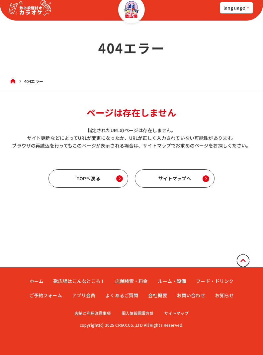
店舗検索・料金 (131, 281)
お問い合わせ (191, 295)
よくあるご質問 (121, 295)
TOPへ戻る (88, 178)
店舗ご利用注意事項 (92, 313)
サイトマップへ (174, 178)
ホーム (37, 281)
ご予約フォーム (45, 295)
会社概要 (157, 295)
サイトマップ (177, 313)
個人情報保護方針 (138, 313)
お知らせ (224, 295)
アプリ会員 (84, 295)
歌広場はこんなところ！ (79, 281)
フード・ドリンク (214, 281)
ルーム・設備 (172, 281)
